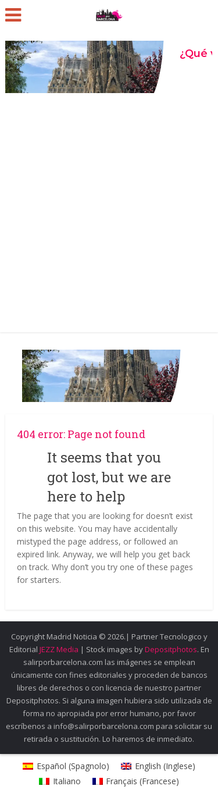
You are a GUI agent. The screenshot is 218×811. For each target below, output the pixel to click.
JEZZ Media (60, 649)
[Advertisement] (109, 217)
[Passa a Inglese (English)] (158, 766)
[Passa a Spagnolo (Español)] (66, 766)
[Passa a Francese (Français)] (136, 781)
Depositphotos (171, 649)
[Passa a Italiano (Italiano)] (60, 781)
